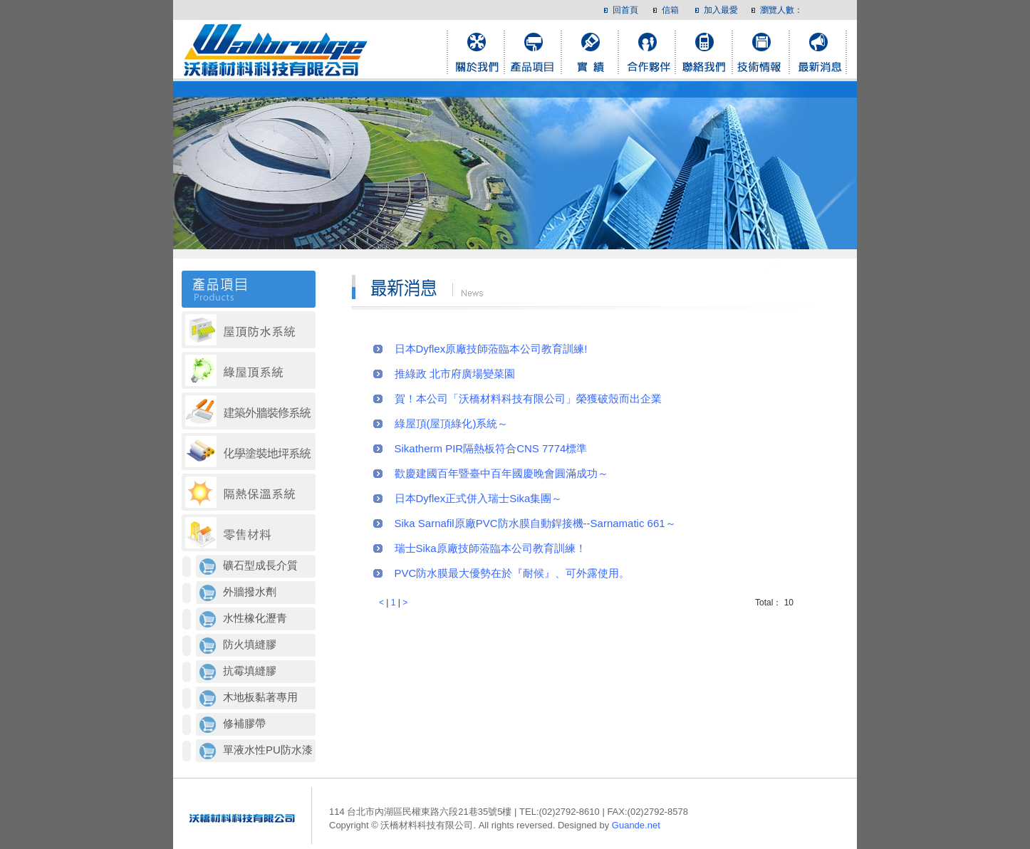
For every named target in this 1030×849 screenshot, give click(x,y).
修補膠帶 (244, 723)
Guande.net (636, 825)
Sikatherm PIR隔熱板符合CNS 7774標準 (491, 448)
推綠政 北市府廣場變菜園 (455, 374)
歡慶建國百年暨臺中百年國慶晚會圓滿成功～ (501, 473)
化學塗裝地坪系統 (248, 452)
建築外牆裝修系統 (248, 412)
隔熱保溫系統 (248, 493)
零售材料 (248, 534)
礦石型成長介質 (260, 565)
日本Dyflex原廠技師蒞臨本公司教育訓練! (491, 349)
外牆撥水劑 (249, 591)
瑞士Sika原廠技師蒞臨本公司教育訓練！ (490, 548)
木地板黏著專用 (260, 697)
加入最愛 (721, 10)
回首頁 (625, 10)
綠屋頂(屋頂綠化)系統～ (452, 423)
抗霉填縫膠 (249, 671)
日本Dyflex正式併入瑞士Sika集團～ (479, 498)
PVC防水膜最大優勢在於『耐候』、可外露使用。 (512, 573)
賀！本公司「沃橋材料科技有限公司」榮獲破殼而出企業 (528, 398)
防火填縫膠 (249, 644)
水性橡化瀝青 (255, 618)
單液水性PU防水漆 (268, 750)
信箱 (670, 10)
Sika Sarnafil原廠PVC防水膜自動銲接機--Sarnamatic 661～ (535, 523)
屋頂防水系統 (248, 331)
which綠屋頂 (248, 371)
